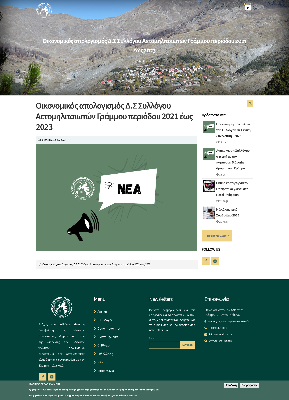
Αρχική (141, 61)
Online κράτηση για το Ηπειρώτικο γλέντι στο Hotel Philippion (232, 189)
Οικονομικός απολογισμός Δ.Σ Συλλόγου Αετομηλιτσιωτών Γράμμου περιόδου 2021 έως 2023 (96, 264)
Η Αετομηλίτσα (108, 337)
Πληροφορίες (249, 385)
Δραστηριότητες (109, 328)
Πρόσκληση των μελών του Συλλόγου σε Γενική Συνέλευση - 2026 (233, 130)
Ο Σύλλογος (105, 320)
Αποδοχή (231, 385)
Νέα (149, 61)
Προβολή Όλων (217, 235)
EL (246, 4)
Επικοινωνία (106, 371)
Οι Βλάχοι (104, 345)
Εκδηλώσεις (105, 354)
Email (152, 338)
